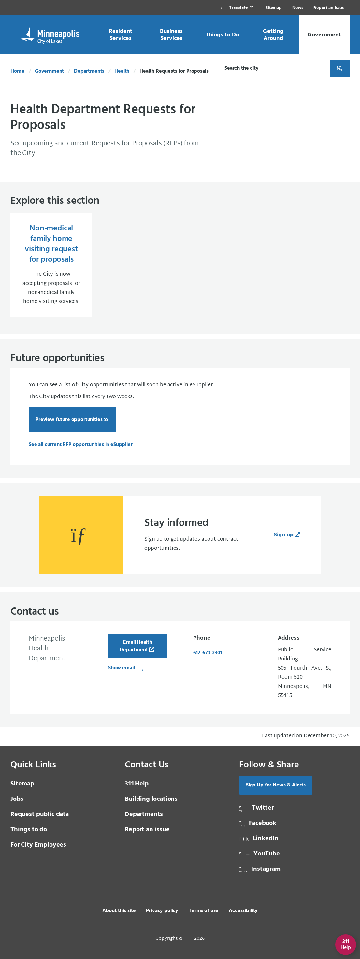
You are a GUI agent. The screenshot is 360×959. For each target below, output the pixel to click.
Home (17, 71)
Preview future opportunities (69, 419)
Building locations (151, 799)
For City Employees (38, 845)
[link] (237, 7)
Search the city (241, 68)
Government (49, 71)
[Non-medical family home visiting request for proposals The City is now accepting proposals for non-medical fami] (51, 265)
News (297, 8)
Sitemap (274, 8)
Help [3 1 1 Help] (137, 784)
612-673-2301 (207, 653)
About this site (119, 911)
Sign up (284, 535)
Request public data (39, 814)
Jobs (16, 799)
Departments (89, 71)
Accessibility (243, 911)
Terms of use (203, 911)
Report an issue (147, 830)
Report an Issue (328, 8)
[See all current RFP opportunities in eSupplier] (81, 445)
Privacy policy (162, 911)
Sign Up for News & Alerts (276, 785)
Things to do (28, 830)
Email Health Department (136, 646)
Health (121, 71)
